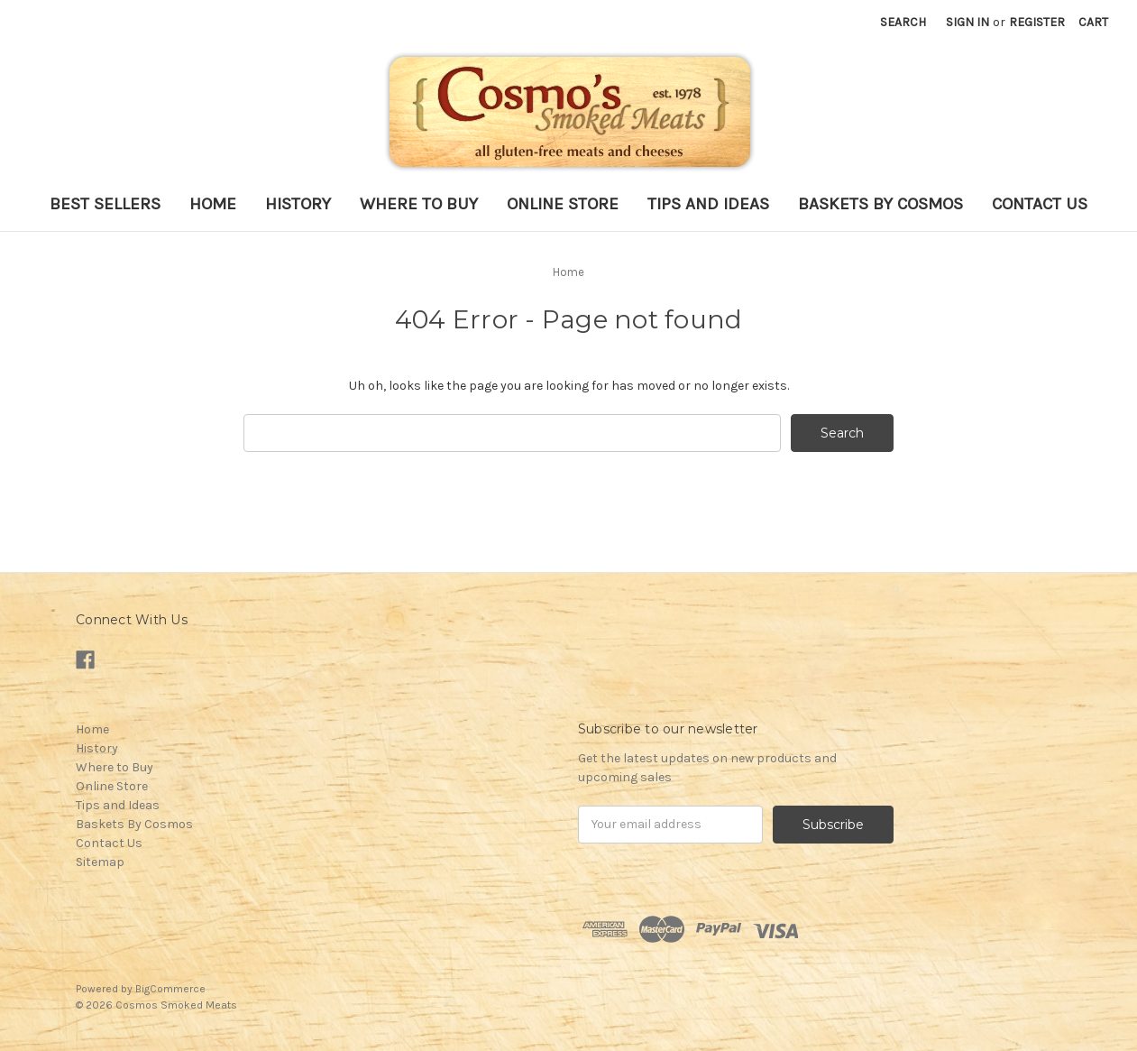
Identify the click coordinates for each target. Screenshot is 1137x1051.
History (298, 204)
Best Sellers (105, 204)
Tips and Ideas (708, 204)
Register (1037, 22)
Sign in (967, 22)
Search (903, 22)
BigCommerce (170, 988)
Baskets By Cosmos (880, 204)
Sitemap (100, 862)
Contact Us (1039, 204)
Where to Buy (419, 204)
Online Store (563, 204)
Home (212, 204)
